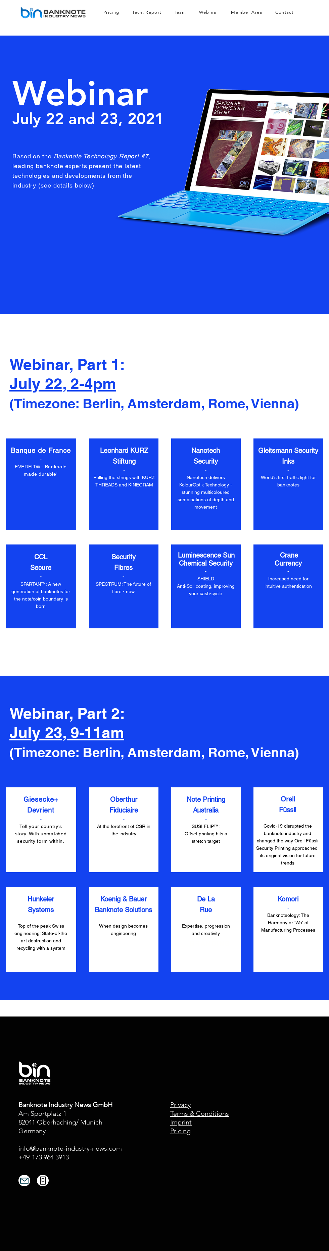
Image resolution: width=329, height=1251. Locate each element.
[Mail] (24, 1180)
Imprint (181, 1122)
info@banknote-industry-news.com (70, 1148)
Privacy (180, 1105)
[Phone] (43, 1180)
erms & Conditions (201, 1113)
